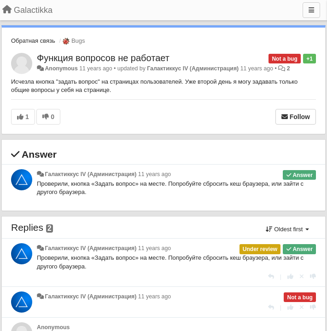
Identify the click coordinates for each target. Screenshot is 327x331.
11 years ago (154, 174)
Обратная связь (33, 40)
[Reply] (271, 276)
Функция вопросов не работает (103, 58)
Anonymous (61, 68)
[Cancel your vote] (301, 276)
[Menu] (311, 10)
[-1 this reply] (313, 276)
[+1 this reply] (290, 276)
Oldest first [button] (287, 229)
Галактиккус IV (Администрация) (193, 68)
